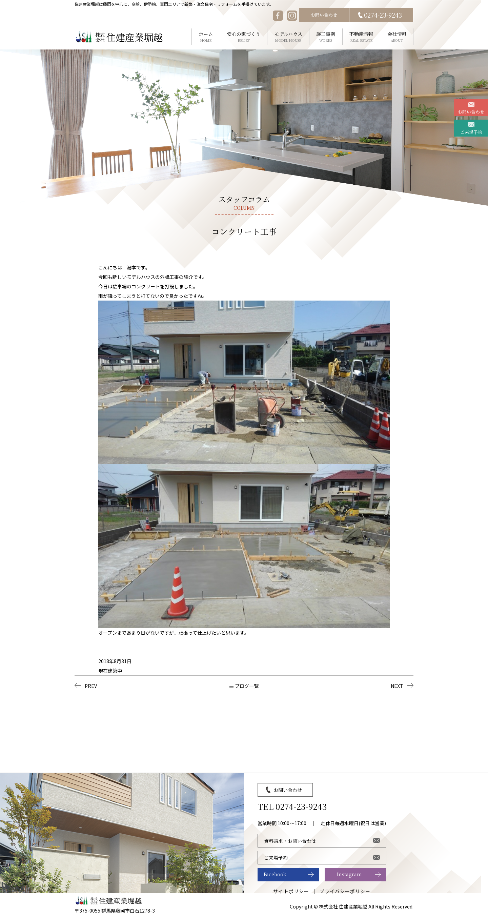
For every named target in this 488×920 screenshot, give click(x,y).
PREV (91, 685)
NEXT (397, 685)
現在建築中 (110, 670)
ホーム (206, 36)
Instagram (349, 874)
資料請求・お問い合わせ (290, 840)
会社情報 (396, 36)
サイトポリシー (291, 891)
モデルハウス (288, 36)
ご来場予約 (471, 132)
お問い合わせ (324, 15)
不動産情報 (361, 36)
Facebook (275, 874)
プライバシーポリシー (345, 891)
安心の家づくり (243, 36)
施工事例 (325, 36)
